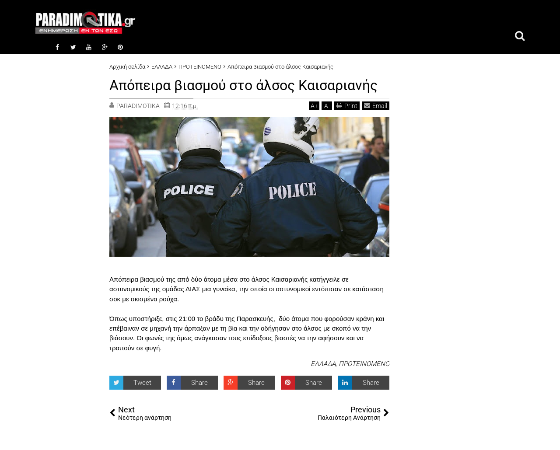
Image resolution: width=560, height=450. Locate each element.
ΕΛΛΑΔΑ (323, 364)
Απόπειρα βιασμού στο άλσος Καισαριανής (243, 85)
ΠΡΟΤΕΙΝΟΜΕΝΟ (364, 364)
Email (375, 105)
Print (346, 105)
